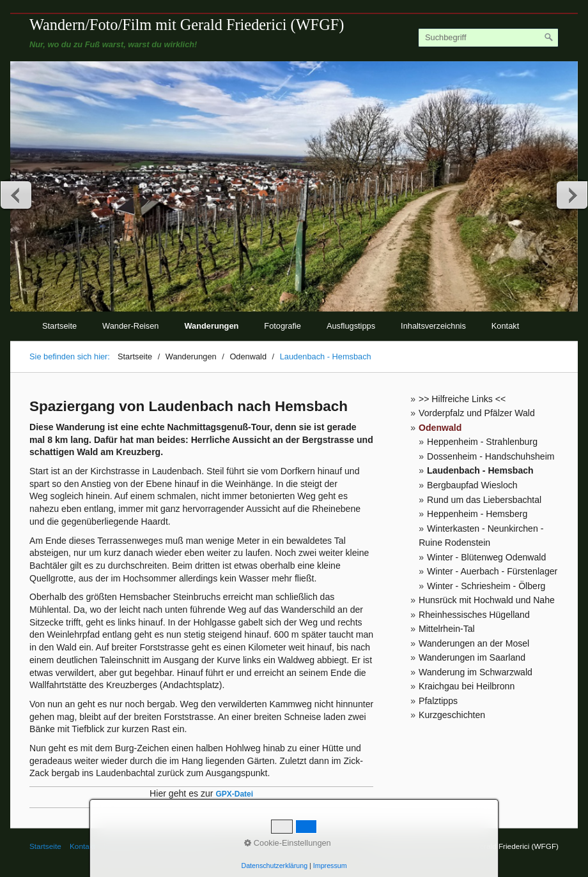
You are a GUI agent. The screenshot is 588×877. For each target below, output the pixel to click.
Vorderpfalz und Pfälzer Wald (477, 413)
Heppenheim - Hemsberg (477, 514)
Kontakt (505, 326)
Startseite (59, 326)
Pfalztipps (438, 701)
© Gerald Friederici (181, 846)
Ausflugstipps (351, 326)
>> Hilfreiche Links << (462, 399)
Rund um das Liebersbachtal (484, 500)
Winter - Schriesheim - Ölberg (486, 586)
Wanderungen (212, 326)
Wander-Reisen (130, 326)
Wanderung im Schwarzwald (475, 672)
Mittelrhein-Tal (447, 629)
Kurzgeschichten (452, 715)
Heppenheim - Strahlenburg (482, 442)
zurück (16, 194)
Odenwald (440, 428)
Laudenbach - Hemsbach (480, 470)
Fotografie (282, 326)
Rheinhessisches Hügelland (474, 615)
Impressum (122, 846)
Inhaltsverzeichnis (433, 326)
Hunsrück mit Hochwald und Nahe (487, 600)
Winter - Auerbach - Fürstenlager (492, 571)
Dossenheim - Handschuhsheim (491, 456)
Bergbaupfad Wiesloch (472, 485)
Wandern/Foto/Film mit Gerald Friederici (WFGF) (186, 24)
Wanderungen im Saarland (472, 657)
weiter (571, 194)
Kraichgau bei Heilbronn (466, 686)
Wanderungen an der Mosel (474, 643)
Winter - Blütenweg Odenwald (486, 557)
